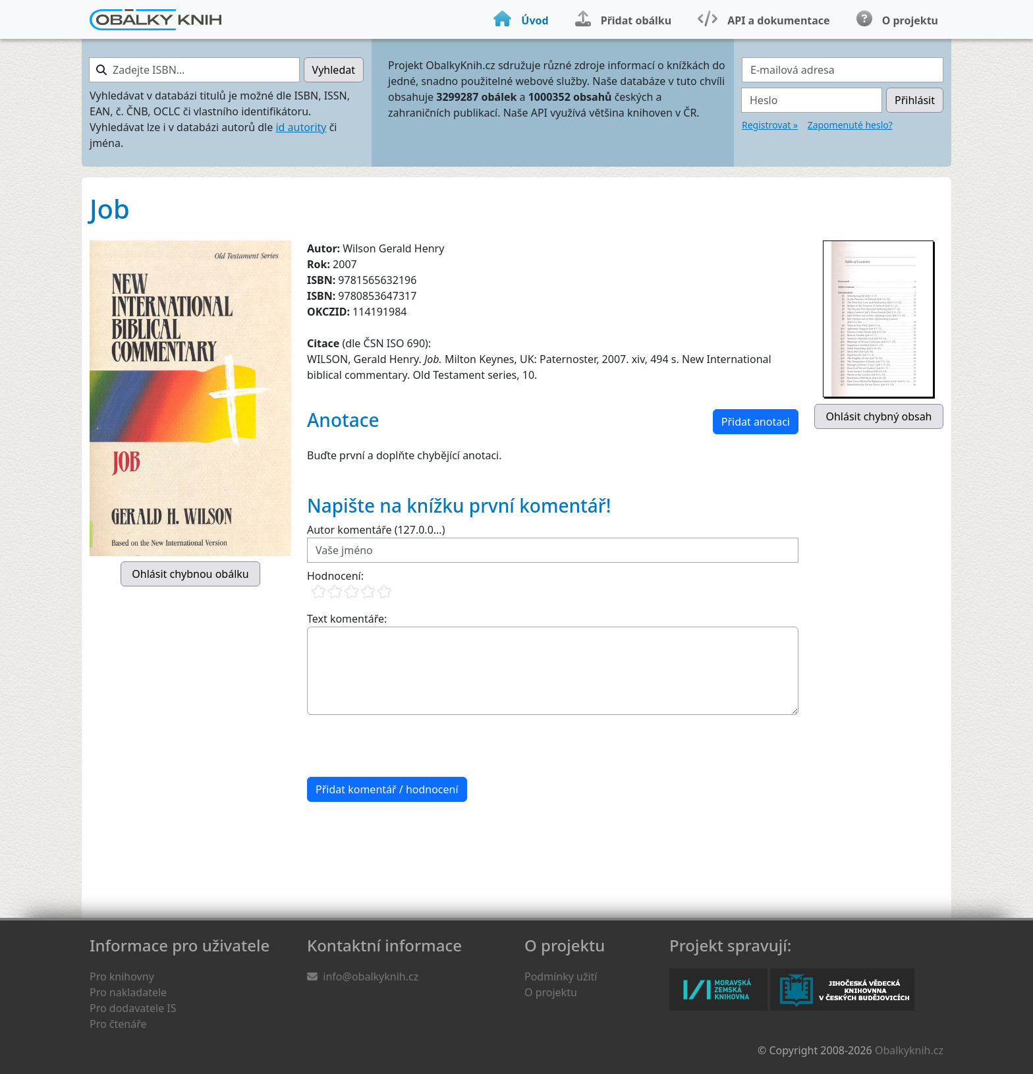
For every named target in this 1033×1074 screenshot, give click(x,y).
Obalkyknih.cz (909, 1050)
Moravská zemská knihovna (718, 990)
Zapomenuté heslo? (850, 125)
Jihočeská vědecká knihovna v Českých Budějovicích (842, 990)
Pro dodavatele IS (133, 1008)
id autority (300, 127)
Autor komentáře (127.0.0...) (376, 530)
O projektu (550, 992)
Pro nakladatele (128, 992)
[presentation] (407, 746)
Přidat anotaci (755, 421)
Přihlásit (915, 100)
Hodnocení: (335, 576)
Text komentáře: (347, 618)
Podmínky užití (560, 976)
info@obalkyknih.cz (370, 976)
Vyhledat (333, 70)
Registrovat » (770, 125)
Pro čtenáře (118, 1024)
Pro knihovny (122, 976)
